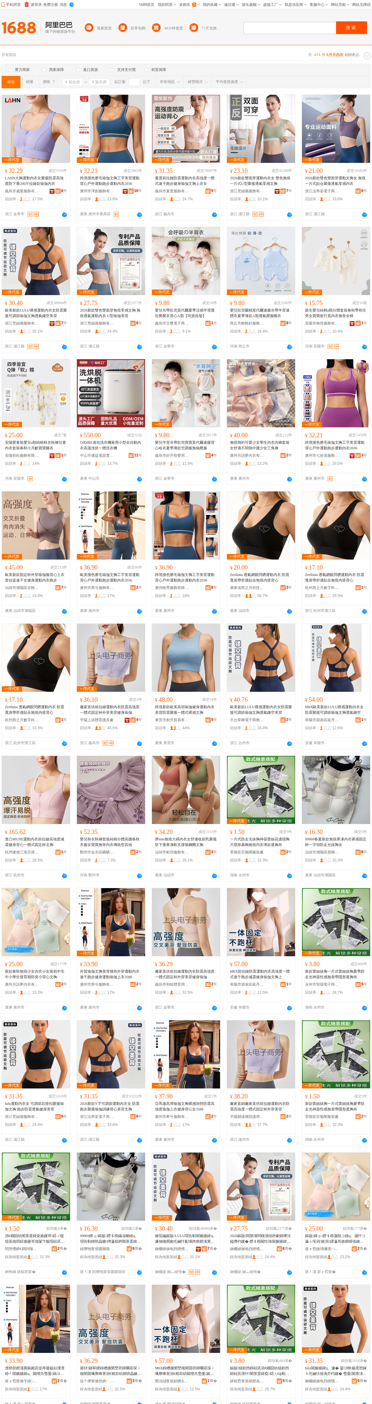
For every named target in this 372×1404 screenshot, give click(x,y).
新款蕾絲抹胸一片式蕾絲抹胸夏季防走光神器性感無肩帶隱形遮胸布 (335, 974)
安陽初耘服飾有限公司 (22, 455)
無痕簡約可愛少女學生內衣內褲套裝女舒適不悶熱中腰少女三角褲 (260, 445)
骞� (62, 1248)
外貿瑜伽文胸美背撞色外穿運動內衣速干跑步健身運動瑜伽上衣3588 (110, 974)
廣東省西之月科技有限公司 (247, 588)
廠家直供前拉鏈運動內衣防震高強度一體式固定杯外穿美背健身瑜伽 (110, 710)
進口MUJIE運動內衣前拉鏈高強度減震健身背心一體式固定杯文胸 (34, 842)
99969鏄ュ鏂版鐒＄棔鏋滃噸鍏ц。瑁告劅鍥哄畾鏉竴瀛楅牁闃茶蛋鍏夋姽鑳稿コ (110, 1239)
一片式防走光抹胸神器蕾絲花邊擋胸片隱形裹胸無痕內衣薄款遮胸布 (260, 842)
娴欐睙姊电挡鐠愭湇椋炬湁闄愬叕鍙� (172, 1249)
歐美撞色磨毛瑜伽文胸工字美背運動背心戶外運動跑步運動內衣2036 (110, 577)
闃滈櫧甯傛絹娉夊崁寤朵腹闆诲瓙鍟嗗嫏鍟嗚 (172, 1381)
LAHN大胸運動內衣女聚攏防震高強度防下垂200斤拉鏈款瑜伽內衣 (34, 181)
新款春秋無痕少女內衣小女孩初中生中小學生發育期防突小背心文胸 (34, 974)
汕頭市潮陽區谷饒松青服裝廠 (22, 588)
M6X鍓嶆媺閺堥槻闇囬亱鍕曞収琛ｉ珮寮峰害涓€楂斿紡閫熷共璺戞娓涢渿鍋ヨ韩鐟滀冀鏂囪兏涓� (185, 1371)
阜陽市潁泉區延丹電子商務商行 (322, 720)
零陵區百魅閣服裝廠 (247, 852)
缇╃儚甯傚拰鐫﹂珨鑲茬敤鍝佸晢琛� (97, 1381)
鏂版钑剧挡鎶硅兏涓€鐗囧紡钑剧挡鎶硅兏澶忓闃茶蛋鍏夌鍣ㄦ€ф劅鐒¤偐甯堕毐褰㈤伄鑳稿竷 (259, 1371)
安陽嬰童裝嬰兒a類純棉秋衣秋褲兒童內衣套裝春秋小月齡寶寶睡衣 (35, 445)
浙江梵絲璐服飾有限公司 (247, 191)
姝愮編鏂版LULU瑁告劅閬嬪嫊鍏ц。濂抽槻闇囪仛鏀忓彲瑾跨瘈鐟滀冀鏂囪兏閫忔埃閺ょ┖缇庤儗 (186, 1239)
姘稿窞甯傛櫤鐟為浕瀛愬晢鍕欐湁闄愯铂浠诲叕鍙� (247, 1381)
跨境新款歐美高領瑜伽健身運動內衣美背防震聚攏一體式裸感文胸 (185, 710)
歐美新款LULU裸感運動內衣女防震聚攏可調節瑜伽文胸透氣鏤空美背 (36, 313)
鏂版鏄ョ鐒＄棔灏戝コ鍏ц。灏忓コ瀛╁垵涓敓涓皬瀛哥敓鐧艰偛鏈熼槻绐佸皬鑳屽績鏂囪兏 (335, 1239)
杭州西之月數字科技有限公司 (322, 588)
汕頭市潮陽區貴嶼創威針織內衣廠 (322, 852)
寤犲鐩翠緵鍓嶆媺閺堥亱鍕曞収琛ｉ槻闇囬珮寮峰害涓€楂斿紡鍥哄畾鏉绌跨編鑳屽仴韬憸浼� (110, 1371)
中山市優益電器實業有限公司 (97, 455)
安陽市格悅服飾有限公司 (322, 323)
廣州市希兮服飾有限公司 (97, 588)
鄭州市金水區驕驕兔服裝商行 (97, 852)
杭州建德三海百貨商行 (22, 852)
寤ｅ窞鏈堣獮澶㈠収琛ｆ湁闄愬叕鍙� (322, 1249)
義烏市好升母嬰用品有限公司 (172, 455)
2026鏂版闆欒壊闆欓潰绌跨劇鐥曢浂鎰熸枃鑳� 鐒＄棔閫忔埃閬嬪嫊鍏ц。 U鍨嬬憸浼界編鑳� (260, 1239)
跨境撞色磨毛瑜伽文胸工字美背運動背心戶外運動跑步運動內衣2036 (110, 181)
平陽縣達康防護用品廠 (247, 1116)
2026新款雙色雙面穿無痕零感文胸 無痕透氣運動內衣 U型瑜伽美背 (110, 313)
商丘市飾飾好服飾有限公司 (247, 323)
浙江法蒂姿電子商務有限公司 (322, 191)
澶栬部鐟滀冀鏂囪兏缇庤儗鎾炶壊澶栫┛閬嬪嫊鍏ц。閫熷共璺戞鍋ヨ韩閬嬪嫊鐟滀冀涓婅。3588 (34, 1371)
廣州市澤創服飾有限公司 (97, 191)
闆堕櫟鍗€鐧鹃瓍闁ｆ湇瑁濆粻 (22, 1249)
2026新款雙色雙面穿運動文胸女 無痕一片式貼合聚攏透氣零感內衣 (335, 181)
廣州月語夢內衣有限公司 (247, 455)
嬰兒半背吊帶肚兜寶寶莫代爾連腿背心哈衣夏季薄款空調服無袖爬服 (185, 445)
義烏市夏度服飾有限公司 (172, 191)
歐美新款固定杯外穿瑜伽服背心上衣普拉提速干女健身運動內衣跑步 (34, 577)
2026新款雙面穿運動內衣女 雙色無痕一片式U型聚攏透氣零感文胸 (260, 181)
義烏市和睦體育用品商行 (172, 984)
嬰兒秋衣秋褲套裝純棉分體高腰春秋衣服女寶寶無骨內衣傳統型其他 (110, 842)
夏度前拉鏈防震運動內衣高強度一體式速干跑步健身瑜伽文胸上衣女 (185, 181)
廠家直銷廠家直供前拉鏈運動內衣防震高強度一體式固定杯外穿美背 (260, 1106)
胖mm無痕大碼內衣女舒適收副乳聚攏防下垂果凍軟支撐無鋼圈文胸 (186, 842)
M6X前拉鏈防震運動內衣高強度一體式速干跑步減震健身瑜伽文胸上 (260, 974)
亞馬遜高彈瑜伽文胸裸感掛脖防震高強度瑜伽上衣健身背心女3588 (185, 1106)
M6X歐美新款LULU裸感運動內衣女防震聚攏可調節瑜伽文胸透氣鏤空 (334, 710)
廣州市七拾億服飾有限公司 (322, 455)
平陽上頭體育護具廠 (96, 720)
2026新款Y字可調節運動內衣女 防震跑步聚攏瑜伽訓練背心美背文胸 (110, 1106)
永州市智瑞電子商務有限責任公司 (322, 984)
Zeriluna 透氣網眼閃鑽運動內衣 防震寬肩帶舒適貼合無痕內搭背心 (259, 577)
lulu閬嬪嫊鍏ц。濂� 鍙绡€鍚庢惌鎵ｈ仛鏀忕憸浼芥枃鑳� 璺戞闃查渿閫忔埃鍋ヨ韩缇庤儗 (336, 1371)
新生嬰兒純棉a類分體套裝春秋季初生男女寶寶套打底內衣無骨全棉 (335, 313)
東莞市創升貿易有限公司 (172, 720)
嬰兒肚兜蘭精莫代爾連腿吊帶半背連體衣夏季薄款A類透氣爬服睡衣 (260, 313)
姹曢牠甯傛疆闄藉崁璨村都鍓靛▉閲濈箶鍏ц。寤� (97, 1249)
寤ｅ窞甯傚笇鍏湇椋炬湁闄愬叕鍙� (22, 1381)
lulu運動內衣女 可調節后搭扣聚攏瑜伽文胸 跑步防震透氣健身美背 (34, 1106)
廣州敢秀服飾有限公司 (172, 588)
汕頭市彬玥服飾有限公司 (172, 852)
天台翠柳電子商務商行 (247, 720)
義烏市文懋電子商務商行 (172, 323)
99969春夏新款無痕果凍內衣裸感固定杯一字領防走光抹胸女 (335, 842)
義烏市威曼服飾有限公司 (22, 191)
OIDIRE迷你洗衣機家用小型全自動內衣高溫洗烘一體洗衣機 (110, 445)
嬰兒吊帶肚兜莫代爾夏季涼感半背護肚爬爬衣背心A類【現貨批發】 (185, 313)
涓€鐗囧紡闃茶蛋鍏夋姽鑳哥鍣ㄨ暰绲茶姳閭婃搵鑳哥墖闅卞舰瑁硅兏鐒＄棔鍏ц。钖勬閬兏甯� (34, 1239)
